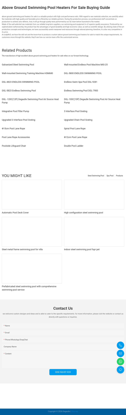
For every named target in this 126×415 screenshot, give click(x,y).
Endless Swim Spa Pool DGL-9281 (80, 82)
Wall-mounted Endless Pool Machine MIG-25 (86, 64)
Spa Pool (110, 176)
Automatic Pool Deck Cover (15, 212)
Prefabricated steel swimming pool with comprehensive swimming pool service (29, 288)
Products (119, 176)
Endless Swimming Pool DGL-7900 (81, 90)
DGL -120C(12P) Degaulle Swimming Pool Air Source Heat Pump (30, 101)
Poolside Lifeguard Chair (14, 146)
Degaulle (66, 411)
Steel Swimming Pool (96, 176)
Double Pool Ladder (73, 146)
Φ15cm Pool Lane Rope (13, 128)
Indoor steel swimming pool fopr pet (82, 249)
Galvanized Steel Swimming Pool (18, 64)
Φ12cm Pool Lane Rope (75, 137)
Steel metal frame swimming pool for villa (22, 249)
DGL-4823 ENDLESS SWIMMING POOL (21, 82)
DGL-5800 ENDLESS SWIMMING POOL (83, 73)
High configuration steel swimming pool (83, 212)
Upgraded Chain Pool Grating (78, 120)
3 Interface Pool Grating (75, 111)
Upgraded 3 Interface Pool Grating (18, 120)
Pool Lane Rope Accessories (16, 137)
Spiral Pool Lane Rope (75, 128)
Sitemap (74, 411)
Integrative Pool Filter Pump (15, 111)
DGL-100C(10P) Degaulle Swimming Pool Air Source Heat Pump (92, 101)
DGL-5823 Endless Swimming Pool (19, 90)
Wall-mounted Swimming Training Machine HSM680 (27, 73)
